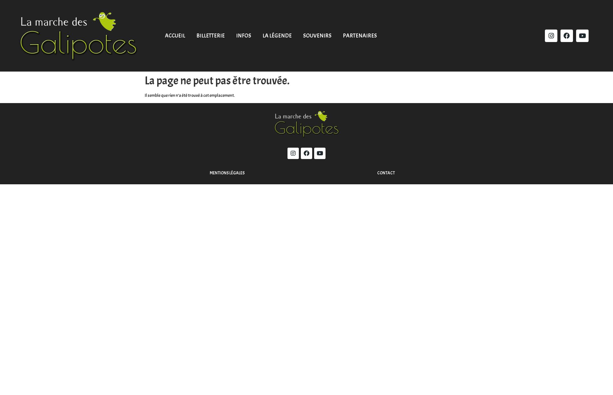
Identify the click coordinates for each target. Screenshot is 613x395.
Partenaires (360, 35)
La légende (277, 35)
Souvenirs (317, 35)
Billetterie (210, 35)
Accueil (175, 35)
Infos (243, 35)
